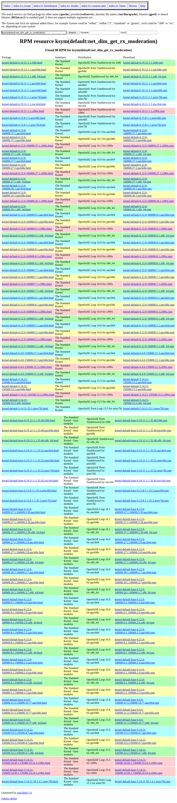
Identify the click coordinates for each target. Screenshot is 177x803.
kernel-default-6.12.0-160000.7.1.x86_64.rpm (148, 290)
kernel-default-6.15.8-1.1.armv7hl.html (23, 124)
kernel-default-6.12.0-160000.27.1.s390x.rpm (148, 173)
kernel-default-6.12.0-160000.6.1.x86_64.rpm (148, 318)
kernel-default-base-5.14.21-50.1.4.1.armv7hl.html (30, 781)
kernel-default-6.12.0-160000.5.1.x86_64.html (27, 346)
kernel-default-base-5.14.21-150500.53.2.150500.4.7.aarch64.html (23, 731)
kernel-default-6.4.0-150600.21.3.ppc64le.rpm (148, 360)
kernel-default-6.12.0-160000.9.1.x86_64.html (27, 235)
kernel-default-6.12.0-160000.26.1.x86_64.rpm (137, 208)
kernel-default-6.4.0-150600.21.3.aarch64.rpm (148, 353)
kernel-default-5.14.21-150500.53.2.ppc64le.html (16, 388)
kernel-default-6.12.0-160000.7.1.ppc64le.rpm (148, 277)
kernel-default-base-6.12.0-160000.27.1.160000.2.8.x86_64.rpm (135, 561)
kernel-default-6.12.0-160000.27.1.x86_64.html (16, 180)
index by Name (117, 5)
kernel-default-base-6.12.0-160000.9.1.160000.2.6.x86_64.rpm (135, 621)
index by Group (22, 5)
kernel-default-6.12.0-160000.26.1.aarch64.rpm (137, 187)
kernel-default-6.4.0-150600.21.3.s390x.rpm (147, 367)
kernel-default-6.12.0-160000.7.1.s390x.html (27, 284)
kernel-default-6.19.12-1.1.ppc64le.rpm (145, 69)
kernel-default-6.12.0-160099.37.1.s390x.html (27, 145)
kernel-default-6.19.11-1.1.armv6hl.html (24, 90)
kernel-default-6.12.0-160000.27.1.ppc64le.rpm (137, 166)
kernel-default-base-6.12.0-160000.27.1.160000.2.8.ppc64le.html (23, 551)
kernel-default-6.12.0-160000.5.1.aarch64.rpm (148, 325)
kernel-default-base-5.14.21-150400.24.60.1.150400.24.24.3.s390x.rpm (138, 761)
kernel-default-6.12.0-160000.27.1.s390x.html (27, 173)
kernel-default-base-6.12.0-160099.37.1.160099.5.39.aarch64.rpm (136, 511)
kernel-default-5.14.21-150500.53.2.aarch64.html (16, 381)
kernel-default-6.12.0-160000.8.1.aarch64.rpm (148, 242)
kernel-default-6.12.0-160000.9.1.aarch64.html (28, 214)
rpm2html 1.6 (24, 792)
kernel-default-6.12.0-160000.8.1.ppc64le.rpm (148, 249)
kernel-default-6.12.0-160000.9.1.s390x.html (27, 228)
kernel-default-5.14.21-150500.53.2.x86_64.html (16, 402)
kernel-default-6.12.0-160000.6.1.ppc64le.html (28, 304)
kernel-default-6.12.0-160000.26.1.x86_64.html (16, 208)
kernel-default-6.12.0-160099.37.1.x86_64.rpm (137, 153)
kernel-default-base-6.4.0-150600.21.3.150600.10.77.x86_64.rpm (137, 721)
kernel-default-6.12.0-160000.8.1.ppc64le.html (28, 249)
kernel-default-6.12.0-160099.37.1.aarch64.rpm (137, 132)
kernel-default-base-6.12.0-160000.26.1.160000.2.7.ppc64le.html (23, 581)
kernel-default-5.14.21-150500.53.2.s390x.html (28, 394)
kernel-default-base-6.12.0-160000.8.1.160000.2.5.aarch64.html (22, 631)
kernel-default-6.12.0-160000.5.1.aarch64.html (28, 325)
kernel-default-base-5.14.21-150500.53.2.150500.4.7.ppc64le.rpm (135, 741)
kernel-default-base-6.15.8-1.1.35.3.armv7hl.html (29, 500)
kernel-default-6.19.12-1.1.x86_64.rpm (144, 76)
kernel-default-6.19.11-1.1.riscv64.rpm (144, 104)
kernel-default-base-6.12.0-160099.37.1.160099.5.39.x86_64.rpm (136, 531)
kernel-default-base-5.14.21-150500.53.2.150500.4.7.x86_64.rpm (135, 751)
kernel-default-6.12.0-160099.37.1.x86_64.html (16, 153)
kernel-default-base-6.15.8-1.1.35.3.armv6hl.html (29, 490)
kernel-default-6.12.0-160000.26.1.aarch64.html (16, 187)
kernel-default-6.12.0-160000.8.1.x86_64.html (27, 263)
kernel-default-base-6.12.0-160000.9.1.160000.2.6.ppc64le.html (22, 611)
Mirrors (133, 5)
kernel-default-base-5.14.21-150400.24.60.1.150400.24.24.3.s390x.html (26, 761)
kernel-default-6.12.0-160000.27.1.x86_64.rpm (137, 180)
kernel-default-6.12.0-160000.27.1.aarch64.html (16, 159)
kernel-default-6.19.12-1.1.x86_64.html (24, 76)
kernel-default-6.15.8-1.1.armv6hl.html (23, 118)
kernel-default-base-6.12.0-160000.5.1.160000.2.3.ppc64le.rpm (135, 691)
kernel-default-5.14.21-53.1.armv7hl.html (25, 408)
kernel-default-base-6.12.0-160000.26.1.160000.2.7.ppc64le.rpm (135, 581)
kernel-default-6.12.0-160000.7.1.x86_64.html (27, 290)
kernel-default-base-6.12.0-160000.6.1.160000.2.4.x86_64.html (22, 681)
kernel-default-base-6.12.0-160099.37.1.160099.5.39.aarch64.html (23, 511)
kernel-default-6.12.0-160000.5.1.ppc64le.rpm (148, 332)
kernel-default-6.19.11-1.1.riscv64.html (23, 104)
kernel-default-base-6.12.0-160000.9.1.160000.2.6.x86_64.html (22, 621)
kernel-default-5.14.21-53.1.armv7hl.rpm (146, 408)
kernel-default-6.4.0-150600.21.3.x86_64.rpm (148, 373)
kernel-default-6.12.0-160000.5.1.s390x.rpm (147, 339)
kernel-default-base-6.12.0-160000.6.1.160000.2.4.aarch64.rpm (135, 661)
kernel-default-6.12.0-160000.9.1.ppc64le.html (28, 221)
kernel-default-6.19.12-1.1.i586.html (22, 62)
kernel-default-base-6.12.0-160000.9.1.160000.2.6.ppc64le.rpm (135, 611)
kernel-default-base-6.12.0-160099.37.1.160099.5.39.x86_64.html (23, 531)
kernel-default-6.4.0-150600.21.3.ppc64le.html (28, 360)
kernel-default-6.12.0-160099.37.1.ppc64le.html (16, 139)
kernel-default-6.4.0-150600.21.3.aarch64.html (28, 353)
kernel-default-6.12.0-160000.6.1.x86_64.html (27, 318)
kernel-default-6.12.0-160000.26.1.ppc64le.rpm (137, 194)
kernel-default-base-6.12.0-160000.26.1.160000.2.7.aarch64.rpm (135, 571)
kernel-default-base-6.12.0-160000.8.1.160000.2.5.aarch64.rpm (135, 631)
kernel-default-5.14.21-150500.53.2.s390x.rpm (149, 394)
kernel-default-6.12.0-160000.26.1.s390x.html (27, 201)
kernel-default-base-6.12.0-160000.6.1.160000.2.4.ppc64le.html (22, 671)
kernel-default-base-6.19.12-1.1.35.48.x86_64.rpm (143, 440)
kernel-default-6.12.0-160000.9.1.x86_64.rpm (148, 235)
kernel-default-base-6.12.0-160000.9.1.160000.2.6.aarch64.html (22, 601)
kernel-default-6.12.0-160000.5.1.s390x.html (27, 339)
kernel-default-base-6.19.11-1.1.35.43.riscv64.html (30, 480)
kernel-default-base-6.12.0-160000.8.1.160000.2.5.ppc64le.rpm (135, 641)
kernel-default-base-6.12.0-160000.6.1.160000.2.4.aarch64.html (22, 661)
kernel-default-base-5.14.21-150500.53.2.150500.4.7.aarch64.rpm (135, 731)
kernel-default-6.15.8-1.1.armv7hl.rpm (144, 124)
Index (7, 5)
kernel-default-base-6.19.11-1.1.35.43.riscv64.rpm (142, 480)
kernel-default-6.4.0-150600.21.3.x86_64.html (27, 373)
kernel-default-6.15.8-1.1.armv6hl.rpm (144, 118)
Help (143, 5)
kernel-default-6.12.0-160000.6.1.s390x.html (27, 311)
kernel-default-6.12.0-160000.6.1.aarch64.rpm (148, 297)
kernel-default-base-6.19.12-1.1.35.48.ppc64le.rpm (143, 430)
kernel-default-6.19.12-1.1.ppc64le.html (24, 69)
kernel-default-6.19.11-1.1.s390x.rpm (144, 111)
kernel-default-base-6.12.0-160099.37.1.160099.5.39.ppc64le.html (23, 521)
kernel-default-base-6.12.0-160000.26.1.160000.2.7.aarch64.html (23, 571)
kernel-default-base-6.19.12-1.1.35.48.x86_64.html (30, 440)
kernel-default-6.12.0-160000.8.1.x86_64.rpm (148, 263)
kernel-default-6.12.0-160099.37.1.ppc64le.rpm (137, 139)
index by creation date (93, 5)
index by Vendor (69, 5)
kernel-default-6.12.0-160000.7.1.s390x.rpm (147, 284)
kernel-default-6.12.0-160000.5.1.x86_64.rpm (148, 346)
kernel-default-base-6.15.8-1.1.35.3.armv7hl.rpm (142, 500)
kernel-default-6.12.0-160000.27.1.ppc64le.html (16, 166)
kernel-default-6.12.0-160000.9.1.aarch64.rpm (148, 214)
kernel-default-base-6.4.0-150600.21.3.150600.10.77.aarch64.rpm (137, 701)
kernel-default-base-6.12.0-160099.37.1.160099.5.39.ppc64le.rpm (136, 521)
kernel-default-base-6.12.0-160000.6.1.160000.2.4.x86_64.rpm (135, 681)
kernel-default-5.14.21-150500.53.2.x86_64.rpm (137, 402)
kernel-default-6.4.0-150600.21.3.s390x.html (27, 367)
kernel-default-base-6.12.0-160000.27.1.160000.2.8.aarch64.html (23, 541)
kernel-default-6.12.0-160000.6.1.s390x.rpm (147, 311)
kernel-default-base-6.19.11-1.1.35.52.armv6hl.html (30, 460)
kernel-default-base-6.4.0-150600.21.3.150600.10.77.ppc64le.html (24, 711)
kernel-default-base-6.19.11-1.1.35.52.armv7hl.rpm (143, 470)
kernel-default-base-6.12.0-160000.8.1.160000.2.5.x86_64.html (22, 651)
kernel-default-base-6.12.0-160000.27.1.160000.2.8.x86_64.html (23, 561)
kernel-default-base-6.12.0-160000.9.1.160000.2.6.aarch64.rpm (135, 601)
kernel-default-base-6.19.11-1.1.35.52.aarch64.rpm (143, 450)
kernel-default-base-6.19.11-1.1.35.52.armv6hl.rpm (143, 460)
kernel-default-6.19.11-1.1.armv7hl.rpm (145, 97)
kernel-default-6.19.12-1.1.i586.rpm (143, 62)
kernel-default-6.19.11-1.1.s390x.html (23, 111)
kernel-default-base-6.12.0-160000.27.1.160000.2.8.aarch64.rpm (135, 541)
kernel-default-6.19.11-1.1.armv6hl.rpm (145, 90)
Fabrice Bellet (9, 798)
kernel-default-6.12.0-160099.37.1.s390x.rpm (148, 145)
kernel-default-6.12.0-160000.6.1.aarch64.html (28, 297)
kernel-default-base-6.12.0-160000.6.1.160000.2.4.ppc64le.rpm (135, 671)
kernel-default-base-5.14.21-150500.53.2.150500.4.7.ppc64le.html (23, 741)
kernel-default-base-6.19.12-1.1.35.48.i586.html (28, 420)
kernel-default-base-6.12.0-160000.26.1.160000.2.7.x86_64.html (23, 591)
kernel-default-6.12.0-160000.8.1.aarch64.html (28, 242)
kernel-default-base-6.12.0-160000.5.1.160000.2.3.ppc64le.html (22, 691)
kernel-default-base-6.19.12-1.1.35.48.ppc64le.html (30, 430)
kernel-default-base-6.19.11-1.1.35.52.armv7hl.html (30, 470)
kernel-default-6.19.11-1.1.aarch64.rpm (145, 83)
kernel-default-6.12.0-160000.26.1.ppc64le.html (16, 194)
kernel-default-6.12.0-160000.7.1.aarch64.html (28, 270)
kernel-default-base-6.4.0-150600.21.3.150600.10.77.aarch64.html (24, 701)
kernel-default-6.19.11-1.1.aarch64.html (24, 83)
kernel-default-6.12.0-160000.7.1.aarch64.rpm (148, 270)
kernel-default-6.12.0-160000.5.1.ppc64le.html (28, 332)
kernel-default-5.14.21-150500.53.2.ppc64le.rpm (137, 388)
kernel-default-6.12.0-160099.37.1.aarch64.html (16, 132)
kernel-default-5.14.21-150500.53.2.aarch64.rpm (137, 381)
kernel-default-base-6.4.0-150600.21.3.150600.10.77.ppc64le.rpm (137, 711)
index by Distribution (45, 5)
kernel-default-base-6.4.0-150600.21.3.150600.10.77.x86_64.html (24, 721)
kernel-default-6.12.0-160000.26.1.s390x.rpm (148, 201)
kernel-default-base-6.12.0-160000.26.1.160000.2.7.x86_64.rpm (135, 591)
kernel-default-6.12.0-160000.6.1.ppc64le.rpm (148, 304)
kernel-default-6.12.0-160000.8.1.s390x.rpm (147, 256)
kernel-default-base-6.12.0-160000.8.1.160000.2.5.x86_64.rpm (135, 651)
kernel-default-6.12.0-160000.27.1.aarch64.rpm (137, 159)
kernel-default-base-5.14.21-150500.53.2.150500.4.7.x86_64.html (23, 751)
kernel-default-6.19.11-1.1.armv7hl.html (24, 97)
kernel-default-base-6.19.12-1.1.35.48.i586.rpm (141, 420)
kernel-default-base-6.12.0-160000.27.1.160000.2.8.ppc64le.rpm (135, 551)
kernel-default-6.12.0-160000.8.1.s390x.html (27, 256)
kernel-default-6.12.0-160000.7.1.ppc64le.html (28, 277)
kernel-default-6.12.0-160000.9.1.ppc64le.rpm (148, 221)
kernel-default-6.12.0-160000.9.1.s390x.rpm (147, 228)
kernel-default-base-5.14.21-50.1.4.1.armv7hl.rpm (142, 781)
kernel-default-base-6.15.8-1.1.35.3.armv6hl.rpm (142, 490)
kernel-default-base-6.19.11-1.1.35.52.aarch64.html (30, 450)
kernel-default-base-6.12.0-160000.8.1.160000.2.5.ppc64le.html (22, 641)
